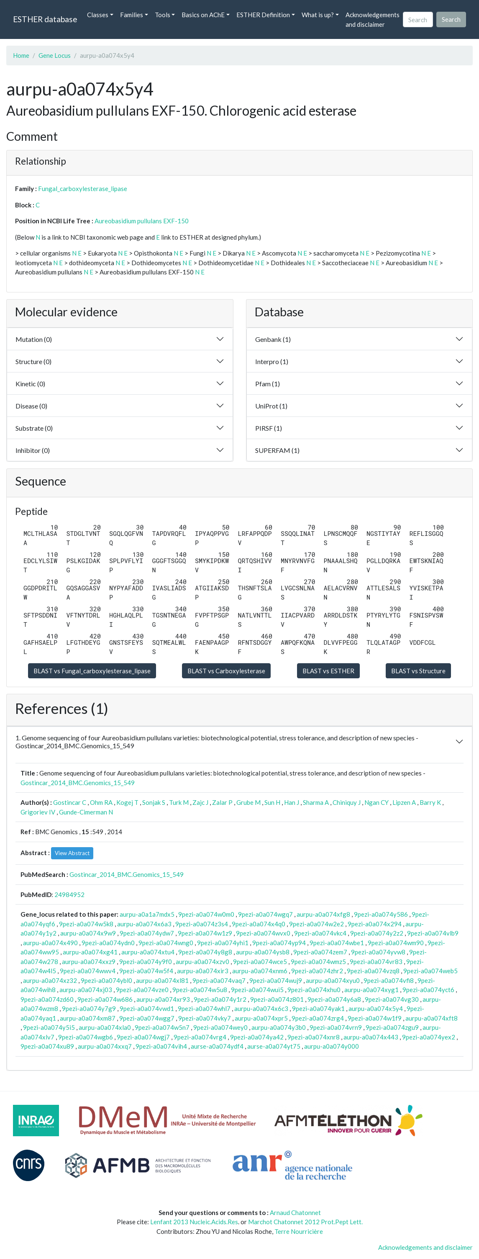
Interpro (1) (271, 361)
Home (21, 55)
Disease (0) (31, 406)
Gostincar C (69, 802)
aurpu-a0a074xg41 (90, 952)
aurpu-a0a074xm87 (87, 1018)
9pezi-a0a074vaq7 (219, 980)
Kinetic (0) (30, 384)
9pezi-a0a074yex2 (428, 1037)
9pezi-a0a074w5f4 (146, 971)
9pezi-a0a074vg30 (392, 999)
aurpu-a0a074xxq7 (105, 1046)
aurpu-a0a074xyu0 (333, 980)
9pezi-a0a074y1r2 (220, 999)
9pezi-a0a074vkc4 (320, 933)
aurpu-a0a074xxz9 (88, 961)
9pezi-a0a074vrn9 (336, 1027)
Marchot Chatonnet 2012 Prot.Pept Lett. (305, 1221)
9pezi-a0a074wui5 (257, 989)
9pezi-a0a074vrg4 (200, 1037)
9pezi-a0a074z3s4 (201, 924)
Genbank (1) (273, 339)
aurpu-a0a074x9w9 (88, 933)
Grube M (248, 802)
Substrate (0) (34, 428)
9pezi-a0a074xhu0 (314, 989)
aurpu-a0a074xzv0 (202, 961)
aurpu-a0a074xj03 (85, 989)
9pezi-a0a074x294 (375, 924)
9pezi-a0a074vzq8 (373, 971)
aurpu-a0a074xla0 (105, 1027)
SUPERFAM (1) (277, 450)
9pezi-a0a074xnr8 (313, 1037)
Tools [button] (162, 14)
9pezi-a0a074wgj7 (143, 1037)
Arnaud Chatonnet (295, 1212)
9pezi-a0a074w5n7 (162, 1027)
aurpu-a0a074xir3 (202, 971)
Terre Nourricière (298, 1231)
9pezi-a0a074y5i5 (49, 1027)
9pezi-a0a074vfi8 (389, 980)
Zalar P (222, 802)
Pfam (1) (267, 384)
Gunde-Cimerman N (86, 812)
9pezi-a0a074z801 (277, 999)
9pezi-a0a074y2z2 (376, 933)
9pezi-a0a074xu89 (47, 1046)
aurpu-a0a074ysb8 (262, 952)
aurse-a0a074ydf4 (217, 1046)
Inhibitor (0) (32, 450)
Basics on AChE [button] (203, 14)
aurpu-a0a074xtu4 (147, 952)
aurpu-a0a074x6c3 (261, 1008)
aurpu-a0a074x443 (370, 1037)
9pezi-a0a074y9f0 (145, 961)
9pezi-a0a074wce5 (260, 961)
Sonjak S (153, 802)
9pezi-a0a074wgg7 (146, 1018)
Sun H (272, 802)
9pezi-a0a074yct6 (428, 989)
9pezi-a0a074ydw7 (147, 933)
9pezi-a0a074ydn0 (108, 942)
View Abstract (72, 853)
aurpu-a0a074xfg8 (323, 914)
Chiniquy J (347, 802)
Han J (291, 802)
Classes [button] (97, 14)
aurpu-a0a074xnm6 (259, 971)
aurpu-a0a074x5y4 (375, 1008)
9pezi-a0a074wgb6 (85, 1037)
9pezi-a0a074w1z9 (205, 933)
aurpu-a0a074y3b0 (278, 1027)
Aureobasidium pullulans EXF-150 (142, 221)
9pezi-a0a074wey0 (220, 1027)
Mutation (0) (33, 339)
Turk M (179, 802)
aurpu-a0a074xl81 (162, 980)
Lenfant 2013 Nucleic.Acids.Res (194, 1221)
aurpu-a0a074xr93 (163, 999)
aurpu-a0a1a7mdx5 (147, 914)
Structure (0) (33, 361)
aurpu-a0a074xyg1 (371, 989)
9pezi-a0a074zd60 (47, 999)
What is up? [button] (318, 14)
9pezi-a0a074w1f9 (375, 1018)
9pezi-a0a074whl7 (204, 1008)
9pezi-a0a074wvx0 (263, 933)
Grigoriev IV (37, 812)
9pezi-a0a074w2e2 (316, 924)
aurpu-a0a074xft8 (431, 1018)
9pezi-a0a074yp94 (279, 942)
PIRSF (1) (268, 428)
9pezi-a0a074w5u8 (199, 989)
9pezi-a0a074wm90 (396, 942)
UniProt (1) (271, 406)
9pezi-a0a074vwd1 (147, 1008)
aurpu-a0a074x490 (50, 942)
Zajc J (200, 802)
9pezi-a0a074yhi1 (222, 942)
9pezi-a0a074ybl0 (106, 980)
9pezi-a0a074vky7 (204, 1018)
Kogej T (127, 802)
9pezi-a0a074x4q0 (258, 924)
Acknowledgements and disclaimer (373, 19)
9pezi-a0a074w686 (105, 999)
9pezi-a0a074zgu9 (392, 1027)
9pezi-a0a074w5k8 (86, 924)
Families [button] (131, 14)
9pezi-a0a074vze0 (142, 989)
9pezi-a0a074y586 (381, 914)
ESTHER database (45, 19)
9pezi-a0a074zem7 (320, 952)
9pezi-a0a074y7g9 (89, 1008)
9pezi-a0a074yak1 (318, 1008)
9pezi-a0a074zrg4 (318, 1018)
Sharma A (316, 802)
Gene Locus (54, 55)
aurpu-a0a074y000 (331, 1046)
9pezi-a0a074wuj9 (275, 980)
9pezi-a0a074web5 (430, 971)
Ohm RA (101, 802)
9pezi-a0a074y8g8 (205, 952)
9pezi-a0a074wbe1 (337, 942)
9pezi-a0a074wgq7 (265, 914)
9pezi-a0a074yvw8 (378, 952)
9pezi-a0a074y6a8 (334, 999)
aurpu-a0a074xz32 (50, 980)
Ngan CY (376, 802)
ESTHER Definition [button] (263, 14)
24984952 (69, 894)
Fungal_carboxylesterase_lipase (82, 188)
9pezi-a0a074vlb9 (433, 933)
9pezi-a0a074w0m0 (206, 914)
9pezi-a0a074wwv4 (87, 971)
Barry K (430, 802)
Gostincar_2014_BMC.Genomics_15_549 (77, 782)
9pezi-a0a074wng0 (165, 942)
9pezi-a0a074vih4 (161, 1046)
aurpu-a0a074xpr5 (261, 1018)
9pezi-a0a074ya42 (257, 1037)
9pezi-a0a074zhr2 (317, 971)
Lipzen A (404, 802)
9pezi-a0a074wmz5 (318, 961)
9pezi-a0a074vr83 (376, 961)
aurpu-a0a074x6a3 (144, 924)
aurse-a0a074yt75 (273, 1046)
